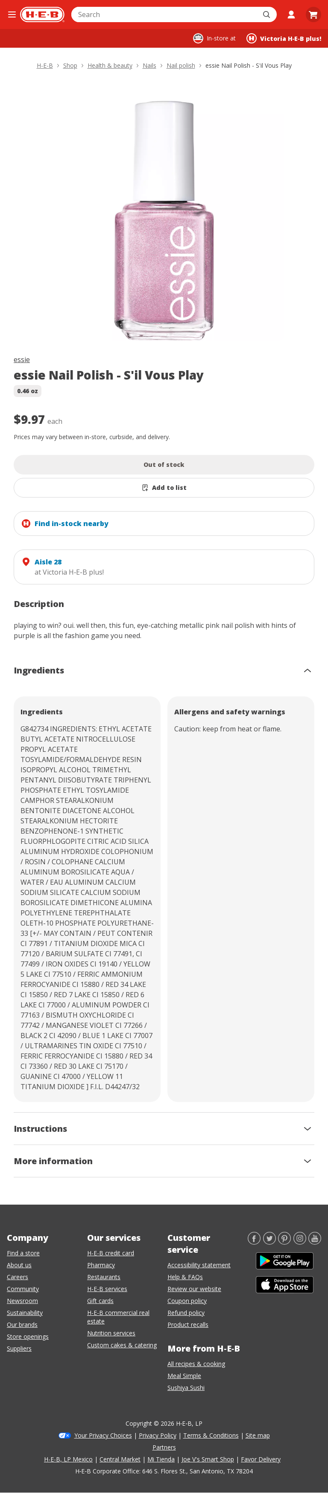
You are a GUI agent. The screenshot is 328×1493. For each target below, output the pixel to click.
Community (23, 1289)
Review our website (194, 1289)
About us (19, 1265)
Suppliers (19, 1348)
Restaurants (103, 1277)
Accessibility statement (199, 1265)
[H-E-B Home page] (42, 14)
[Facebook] (254, 1242)
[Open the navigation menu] (12, 14)
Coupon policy (187, 1301)
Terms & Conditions (211, 1435)
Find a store (23, 1253)
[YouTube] (314, 1242)
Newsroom (22, 1301)
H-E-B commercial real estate (118, 1317)
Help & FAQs (185, 1277)
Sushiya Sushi (186, 1388)
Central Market (120, 1459)
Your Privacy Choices (103, 1435)
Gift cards (100, 1301)
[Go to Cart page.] (313, 14)
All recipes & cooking (196, 1364)
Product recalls (187, 1324)
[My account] (291, 14)
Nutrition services (111, 1333)
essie (22, 359)
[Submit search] (267, 14)
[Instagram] (299, 1242)
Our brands (22, 1324)
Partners (164, 1447)
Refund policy (186, 1313)
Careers (17, 1277)
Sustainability (25, 1313)
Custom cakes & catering (122, 1345)
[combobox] (164, 14)
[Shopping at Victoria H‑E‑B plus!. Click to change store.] (283, 38)
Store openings (28, 1336)
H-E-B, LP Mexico (68, 1459)
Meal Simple (184, 1376)
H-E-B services (107, 1289)
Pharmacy (101, 1265)
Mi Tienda (161, 1459)
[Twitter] (269, 1242)
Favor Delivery (261, 1459)
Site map (258, 1435)
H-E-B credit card (110, 1253)
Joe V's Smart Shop (208, 1459)
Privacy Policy (157, 1435)
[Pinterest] (284, 1242)
